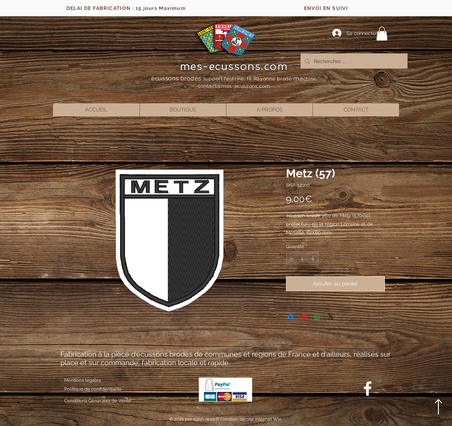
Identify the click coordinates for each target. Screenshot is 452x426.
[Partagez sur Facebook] (290, 316)
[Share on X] (331, 316)
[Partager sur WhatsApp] (317, 316)
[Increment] (313, 259)
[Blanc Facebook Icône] (367, 388)
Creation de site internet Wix (250, 419)
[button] (382, 33)
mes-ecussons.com (234, 66)
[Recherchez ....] (353, 61)
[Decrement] (291, 259)
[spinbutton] (302, 259)
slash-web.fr (206, 419)
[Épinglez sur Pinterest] (304, 316)
